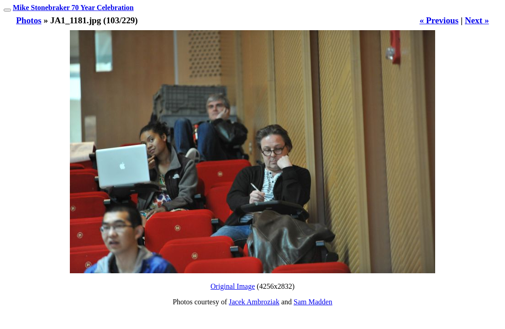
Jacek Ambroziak (254, 302)
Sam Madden (313, 302)
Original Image (232, 286)
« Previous (439, 20)
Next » (477, 20)
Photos (28, 20)
